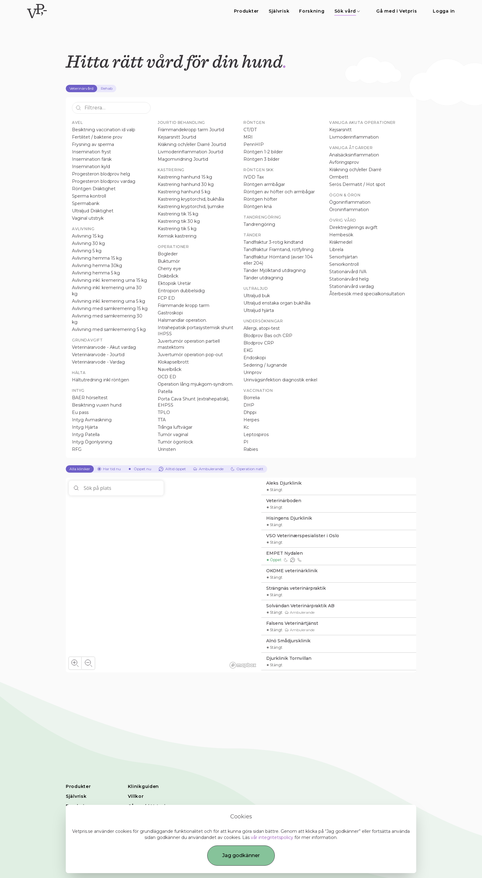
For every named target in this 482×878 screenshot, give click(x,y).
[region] (163, 575)
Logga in (444, 11)
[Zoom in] (75, 663)
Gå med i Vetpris (396, 11)
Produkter (246, 11)
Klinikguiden (143, 786)
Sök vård (347, 11)
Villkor (136, 796)
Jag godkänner (241, 855)
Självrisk (279, 11)
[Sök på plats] (116, 488)
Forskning (311, 11)
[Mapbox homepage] (242, 665)
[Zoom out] (88, 663)
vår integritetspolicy (272, 837)
